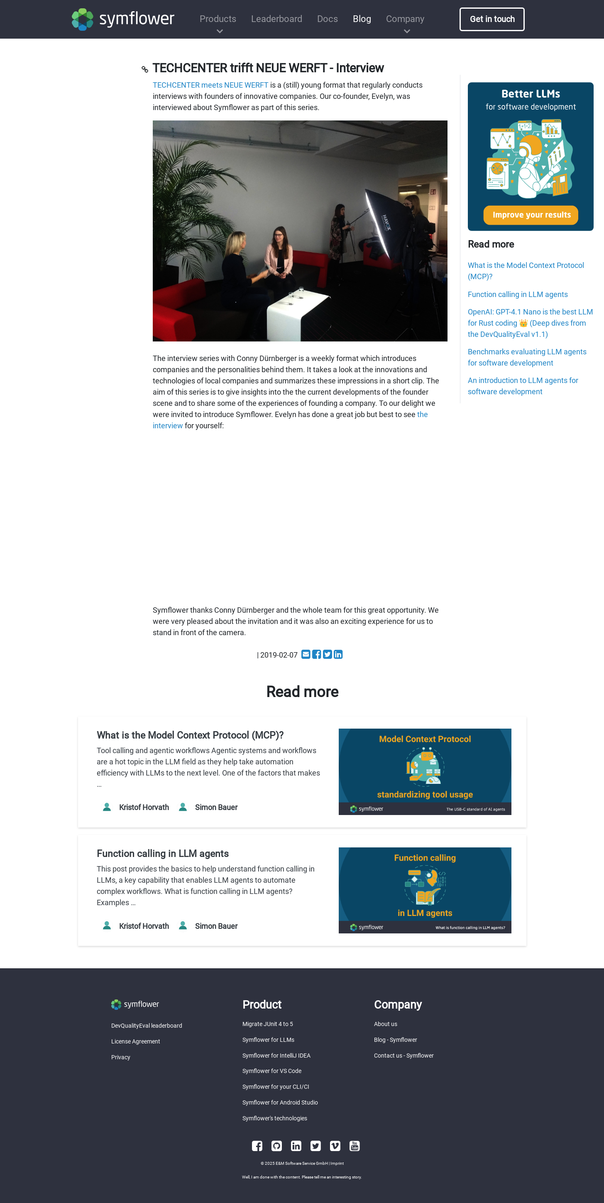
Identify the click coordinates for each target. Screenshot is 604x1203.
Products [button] (218, 19)
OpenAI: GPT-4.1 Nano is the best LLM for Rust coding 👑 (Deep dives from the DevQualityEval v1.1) (530, 323)
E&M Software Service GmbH (302, 1163)
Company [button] (405, 19)
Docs (327, 19)
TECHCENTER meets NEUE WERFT (211, 85)
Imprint (337, 1163)
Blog (362, 19)
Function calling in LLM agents (518, 294)
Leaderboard (276, 19)
